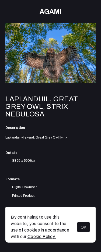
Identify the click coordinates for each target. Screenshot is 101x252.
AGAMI (50, 11)
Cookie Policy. (41, 236)
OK (83, 227)
